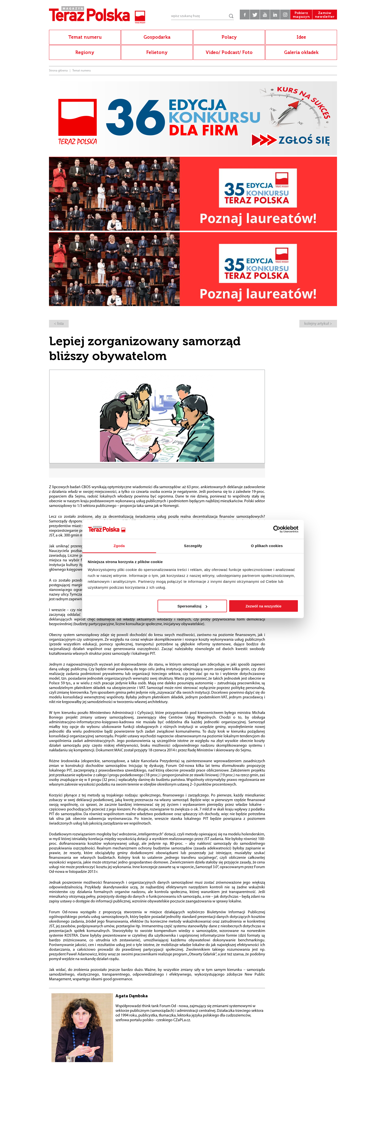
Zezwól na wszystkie (263, 606)
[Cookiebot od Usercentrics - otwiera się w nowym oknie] (276, 529)
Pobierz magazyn (301, 15)
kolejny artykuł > (318, 324)
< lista (59, 324)
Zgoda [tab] (119, 545)
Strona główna (58, 70)
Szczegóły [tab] (193, 545)
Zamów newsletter (325, 15)
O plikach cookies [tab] (267, 545)
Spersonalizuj (192, 606)
